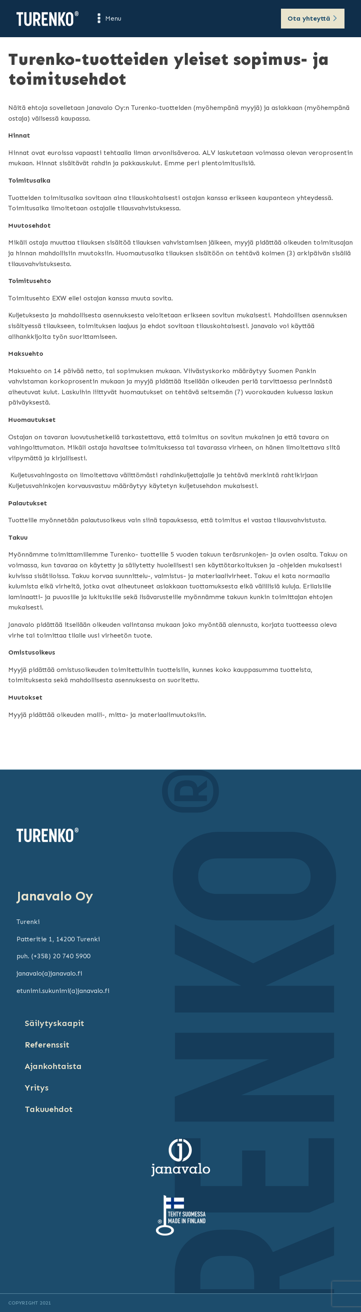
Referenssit (47, 1045)
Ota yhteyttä (309, 18)
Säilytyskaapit (54, 1023)
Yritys (37, 1088)
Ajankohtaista (53, 1066)
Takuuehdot (49, 1109)
